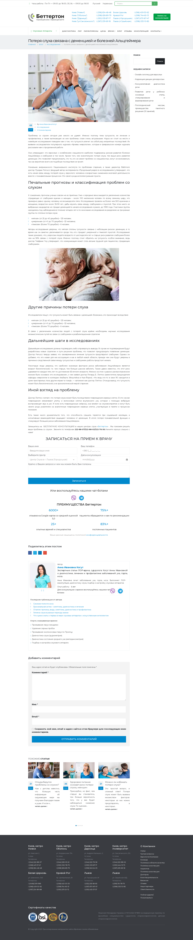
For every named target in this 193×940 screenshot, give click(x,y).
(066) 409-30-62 (141, 12)
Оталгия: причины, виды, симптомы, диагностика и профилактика (62, 610)
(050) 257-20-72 (62, 889)
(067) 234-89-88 (35, 889)
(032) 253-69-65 (90, 884)
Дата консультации (105, 457)
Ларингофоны (91, 31)
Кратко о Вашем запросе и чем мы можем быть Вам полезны (79, 467)
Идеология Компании (149, 857)
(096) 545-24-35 (90, 868)
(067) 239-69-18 (103, 21)
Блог (119, 31)
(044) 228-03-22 (62, 862)
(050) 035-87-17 (103, 18)
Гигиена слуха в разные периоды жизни (50, 613)
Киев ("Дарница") (79, 18)
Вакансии (144, 880)
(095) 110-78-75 (118, 884)
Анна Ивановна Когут (48, 124)
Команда (144, 860)
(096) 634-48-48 (103, 12)
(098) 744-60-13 (141, 15)
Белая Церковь (120, 12)
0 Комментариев (44, 130)
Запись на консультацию (162, 17)
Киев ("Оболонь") (79, 15)
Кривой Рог (118, 15)
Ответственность (147, 889)
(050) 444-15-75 (118, 865)
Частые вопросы (147, 854)
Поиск (136, 55)
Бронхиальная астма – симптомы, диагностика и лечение (58, 607)
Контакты (155, 31)
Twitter (35, 553)
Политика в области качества (152, 863)
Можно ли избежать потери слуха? (116, 783)
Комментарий (40, 672)
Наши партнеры (146, 886)
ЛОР (80, 31)
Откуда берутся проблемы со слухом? (47, 783)
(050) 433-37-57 (90, 889)
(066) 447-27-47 (34, 865)
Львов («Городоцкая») (122, 18)
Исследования (43, 127)
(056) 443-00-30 (63, 884)
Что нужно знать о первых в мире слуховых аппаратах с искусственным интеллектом (71, 616)
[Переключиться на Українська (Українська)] (107, 3)
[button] (76, 825)
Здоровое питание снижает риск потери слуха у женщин (81, 785)
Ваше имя (52, 448)
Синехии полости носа (43, 604)
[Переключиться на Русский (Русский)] (96, 3)
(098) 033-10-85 (141, 21)
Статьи (142, 851)
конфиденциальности (97, 535)
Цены (103, 31)
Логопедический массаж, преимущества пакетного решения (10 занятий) (150, 108)
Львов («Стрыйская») (122, 21)
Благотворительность (149, 877)
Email (45, 553)
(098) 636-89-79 (103, 15)
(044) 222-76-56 (90, 862)
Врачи (111, 31)
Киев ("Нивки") (78, 12)
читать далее (41, 806)
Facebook (30, 553)
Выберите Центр (52, 457)
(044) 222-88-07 (35, 862)
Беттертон (102, 426)
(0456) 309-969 (34, 884)
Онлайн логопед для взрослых (148, 74)
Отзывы (128, 31)
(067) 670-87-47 (141, 18)
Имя (35, 704)
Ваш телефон (105, 448)
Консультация (141, 31)
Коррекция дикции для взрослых (149, 79)
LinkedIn (40, 553)
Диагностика (69, 31)
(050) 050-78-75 (63, 865)
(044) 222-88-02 (119, 862)
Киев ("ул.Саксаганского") (83, 21)
